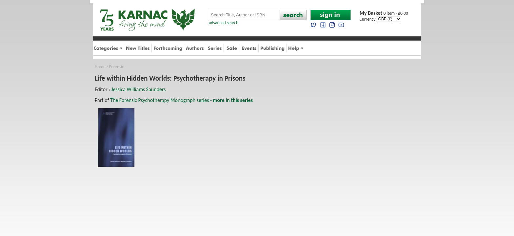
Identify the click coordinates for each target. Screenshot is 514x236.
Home (100, 66)
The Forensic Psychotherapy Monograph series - (181, 100)
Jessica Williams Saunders (138, 89)
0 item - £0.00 (384, 13)
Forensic (116, 66)
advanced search (223, 23)
